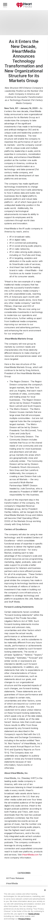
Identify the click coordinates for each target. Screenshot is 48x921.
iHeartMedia (24, 5)
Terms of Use (33, 915)
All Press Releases (15, 878)
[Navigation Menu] (5, 5)
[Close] (45, 891)
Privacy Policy (24, 920)
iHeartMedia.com (30, 854)
